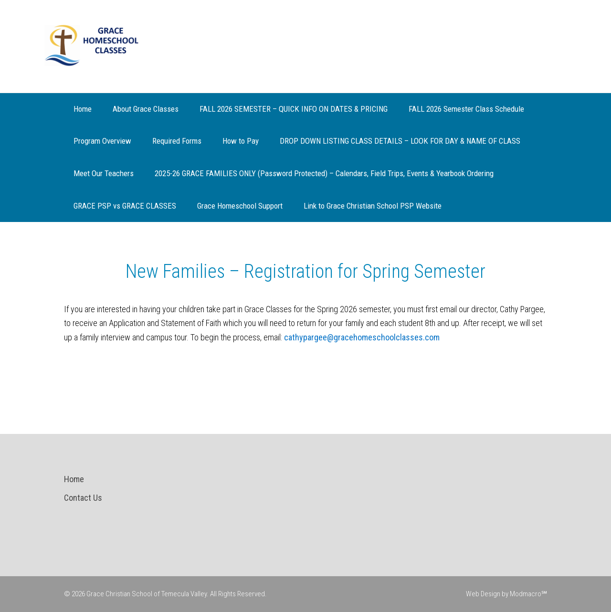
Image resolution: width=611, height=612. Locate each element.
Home (74, 479)
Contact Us (83, 498)
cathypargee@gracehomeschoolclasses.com (362, 337)
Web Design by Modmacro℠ (506, 594)
